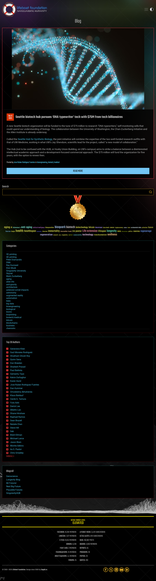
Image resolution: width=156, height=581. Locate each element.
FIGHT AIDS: (64, 548)
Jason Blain (15, 442)
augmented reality (14, 295)
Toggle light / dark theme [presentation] (151, 9)
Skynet (9, 273)
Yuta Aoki (14, 402)
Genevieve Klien (17, 349)
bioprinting (11, 314)
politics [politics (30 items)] (130, 231)
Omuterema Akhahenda (21, 392)
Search (150, 192)
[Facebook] (106, 569)
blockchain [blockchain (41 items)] (98, 228)
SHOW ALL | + (10, 456)
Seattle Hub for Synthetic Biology (35, 139)
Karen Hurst (15, 381)
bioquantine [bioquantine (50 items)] (49, 227)
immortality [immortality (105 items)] (54, 231)
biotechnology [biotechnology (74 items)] (82, 227)
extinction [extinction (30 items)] (144, 228)
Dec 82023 (10, 117)
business (10, 325)
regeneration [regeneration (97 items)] (46, 234)
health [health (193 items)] (19, 231)
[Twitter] (111, 569)
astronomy (11, 292)
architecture (11, 287)
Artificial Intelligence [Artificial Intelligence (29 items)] (39, 228)
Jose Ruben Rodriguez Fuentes (24, 162)
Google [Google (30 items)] (13, 231)
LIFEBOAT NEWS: (85, 532)
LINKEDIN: (62, 536)
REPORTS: (83, 548)
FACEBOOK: (61, 532)
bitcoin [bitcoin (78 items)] (92, 227)
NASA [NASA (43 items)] (119, 231)
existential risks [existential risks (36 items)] (136, 228)
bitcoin (9, 320)
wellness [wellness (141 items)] (112, 234)
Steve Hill (14, 428)
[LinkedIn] (116, 569)
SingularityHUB (13, 493)
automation (11, 298)
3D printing (11, 254)
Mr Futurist (11, 483)
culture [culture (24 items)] (125, 227)
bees (8, 301)
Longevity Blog (13, 479)
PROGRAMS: (84, 552)
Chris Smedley (17, 453)
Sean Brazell (16, 420)
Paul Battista (16, 370)
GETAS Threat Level (78, 522)
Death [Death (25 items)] (129, 227)
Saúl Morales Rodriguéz (21, 352)
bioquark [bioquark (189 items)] (60, 227)
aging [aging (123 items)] (7, 227)
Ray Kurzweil (12, 265)
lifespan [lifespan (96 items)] (102, 231)
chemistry (10, 328)
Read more (78, 171)
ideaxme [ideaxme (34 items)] (44, 232)
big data (10, 303)
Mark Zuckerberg (14, 276)
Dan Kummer (16, 388)
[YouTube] (121, 569)
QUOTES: (82, 560)
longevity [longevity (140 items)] (112, 231)
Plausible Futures (14, 490)
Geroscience (12, 476)
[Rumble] (127, 569)
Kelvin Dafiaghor (18, 377)
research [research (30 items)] (55, 235)
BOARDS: (83, 544)
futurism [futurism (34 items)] (8, 232)
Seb (12, 431)
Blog (78, 21)
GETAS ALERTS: (85, 536)
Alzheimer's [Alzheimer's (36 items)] (16, 228)
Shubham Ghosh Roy (20, 356)
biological (10, 309)
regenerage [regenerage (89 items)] (145, 231)
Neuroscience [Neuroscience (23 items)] (125, 231)
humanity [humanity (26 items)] (39, 231)
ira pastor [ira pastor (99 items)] (77, 231)
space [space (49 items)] (70, 235)
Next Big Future (13, 486)
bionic (9, 312)
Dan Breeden (16, 363)
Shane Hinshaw (17, 413)
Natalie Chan (16, 424)
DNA (8, 262)
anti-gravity (11, 284)
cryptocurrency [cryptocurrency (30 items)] (119, 228)
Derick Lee (15, 406)
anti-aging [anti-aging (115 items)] (26, 227)
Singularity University (16, 271)
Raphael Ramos (17, 417)
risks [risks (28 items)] (60, 235)
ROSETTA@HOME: (61, 556)
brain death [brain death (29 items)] (106, 228)
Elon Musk (11, 268)
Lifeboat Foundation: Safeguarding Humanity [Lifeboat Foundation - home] (71, 9)
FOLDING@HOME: (62, 552)
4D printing (11, 257)
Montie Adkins (17, 445)
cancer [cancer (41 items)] (112, 228)
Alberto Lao (15, 410)
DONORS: (69, 544)
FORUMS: (71, 560)
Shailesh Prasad (17, 367)
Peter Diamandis (14, 259)
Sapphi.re (44, 569)
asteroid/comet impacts (17, 290)
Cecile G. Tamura (18, 399)
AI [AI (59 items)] (11, 227)
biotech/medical (53, 162)
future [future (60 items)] (150, 227)
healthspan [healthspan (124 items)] (30, 231)
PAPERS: (83, 556)
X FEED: (61, 540)
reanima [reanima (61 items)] (136, 231)
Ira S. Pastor (16, 449)
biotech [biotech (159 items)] (70, 227)
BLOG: (82, 540)
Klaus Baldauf (16, 395)
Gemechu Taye (17, 374)
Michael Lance (17, 438)
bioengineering (42, 162)
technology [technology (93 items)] (87, 234)
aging (9, 279)
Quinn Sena (15, 359)
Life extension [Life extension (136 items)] (89, 231)
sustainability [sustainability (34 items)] (77, 235)
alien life (10, 281)
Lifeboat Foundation (18, 569)
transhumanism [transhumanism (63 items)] (100, 235)
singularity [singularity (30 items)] (65, 235)
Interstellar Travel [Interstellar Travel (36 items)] (66, 232)
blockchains (11, 323)
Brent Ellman (16, 435)
